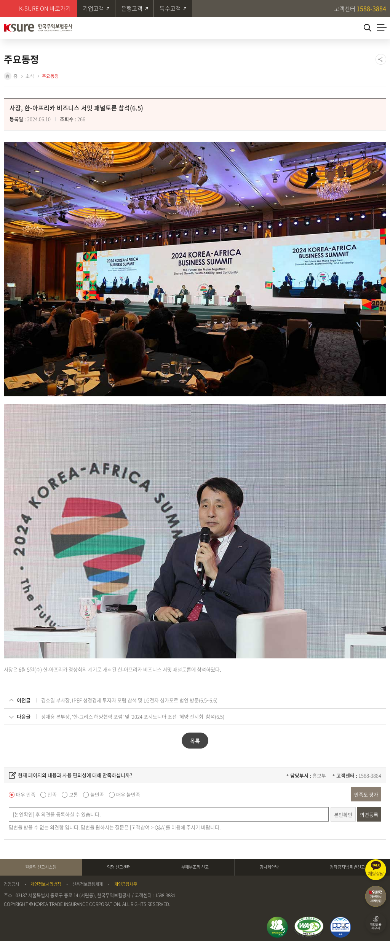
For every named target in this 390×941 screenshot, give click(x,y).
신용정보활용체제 (87, 883)
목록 (195, 739)
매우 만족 (25, 793)
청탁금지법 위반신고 (347, 865)
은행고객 (132, 8)
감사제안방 (269, 865)
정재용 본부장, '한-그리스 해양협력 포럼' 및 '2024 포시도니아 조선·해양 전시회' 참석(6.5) (132, 715)
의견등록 (369, 813)
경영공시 (11, 883)
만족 (52, 793)
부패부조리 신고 (195, 865)
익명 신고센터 (119, 865)
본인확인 (343, 813)
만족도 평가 (366, 792)
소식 (30, 76)
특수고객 (171, 8)
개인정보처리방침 (45, 883)
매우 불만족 (128, 793)
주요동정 (50, 76)
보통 (73, 793)
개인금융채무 (125, 883)
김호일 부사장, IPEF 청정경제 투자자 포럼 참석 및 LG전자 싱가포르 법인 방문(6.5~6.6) (129, 699)
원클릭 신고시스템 (40, 865)
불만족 (97, 793)
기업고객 (93, 8)
